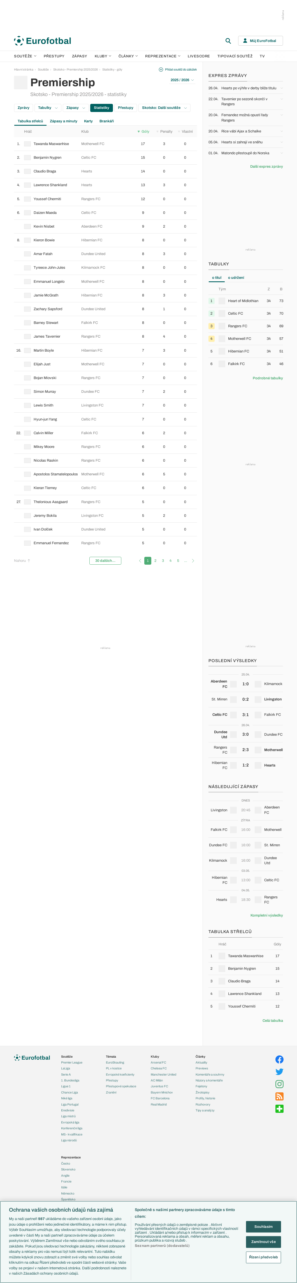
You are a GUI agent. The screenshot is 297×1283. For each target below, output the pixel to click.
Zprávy (23, 108)
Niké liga (66, 1098)
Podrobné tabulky (268, 378)
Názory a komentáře (209, 1080)
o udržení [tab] (236, 278)
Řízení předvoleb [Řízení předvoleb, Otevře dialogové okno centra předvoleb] (263, 1257)
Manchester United (163, 1074)
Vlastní (185, 132)
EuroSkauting (115, 1062)
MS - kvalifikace (71, 1134)
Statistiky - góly (112, 69)
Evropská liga (70, 1122)
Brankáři (106, 121)
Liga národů (69, 1140)
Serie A (66, 1074)
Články (200, 1056)
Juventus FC (159, 1086)
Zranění (111, 1092)
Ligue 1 (66, 1086)
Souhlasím (263, 1226)
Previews (202, 1068)
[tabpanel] (245, 328)
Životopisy (203, 1092)
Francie (66, 1181)
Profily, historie (205, 1098)
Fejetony (201, 1086)
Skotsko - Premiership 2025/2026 (75, 69)
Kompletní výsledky (266, 915)
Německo (67, 1193)
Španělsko (68, 1199)
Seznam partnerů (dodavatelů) (162, 1246)
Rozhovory (203, 1104)
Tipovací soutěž (235, 56)
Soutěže (25, 56)
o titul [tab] (216, 278)
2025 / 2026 (182, 80)
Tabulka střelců (30, 121)
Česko (65, 1163)
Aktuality (201, 1062)
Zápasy (79, 56)
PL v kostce (114, 1068)
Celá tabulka (273, 1021)
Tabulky (48, 108)
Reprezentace (162, 56)
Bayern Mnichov (162, 1092)
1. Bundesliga (70, 1080)
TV (262, 56)
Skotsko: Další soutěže (164, 108)
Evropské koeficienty (120, 1074)
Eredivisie (67, 1110)
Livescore (199, 56)
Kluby (103, 56)
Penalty (164, 132)
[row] (105, 144)
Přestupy (54, 56)
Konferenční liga (71, 1128)
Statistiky (101, 108)
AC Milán (157, 1080)
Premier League (71, 1062)
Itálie (64, 1187)
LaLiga (65, 1068)
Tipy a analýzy (205, 1110)
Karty (88, 121)
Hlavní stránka (23, 69)
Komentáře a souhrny (210, 1074)
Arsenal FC (158, 1062)
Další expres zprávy (266, 167)
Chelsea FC (159, 1068)
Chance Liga (69, 1092)
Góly (143, 132)
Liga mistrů (68, 1116)
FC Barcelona (160, 1098)
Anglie (65, 1175)
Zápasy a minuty (63, 121)
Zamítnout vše (263, 1242)
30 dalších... (105, 561)
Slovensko (68, 1169)
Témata (111, 1056)
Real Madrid (159, 1104)
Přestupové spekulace (121, 1086)
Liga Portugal (69, 1104)
